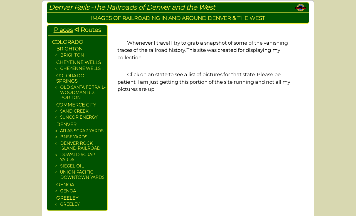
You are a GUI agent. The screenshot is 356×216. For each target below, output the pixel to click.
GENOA (68, 191)
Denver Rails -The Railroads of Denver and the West (132, 7)
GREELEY (70, 204)
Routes (90, 29)
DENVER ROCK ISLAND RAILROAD (80, 146)
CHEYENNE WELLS (80, 68)
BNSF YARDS (73, 136)
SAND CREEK (74, 111)
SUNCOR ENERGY (78, 117)
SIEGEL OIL (72, 166)
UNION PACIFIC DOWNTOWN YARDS (82, 175)
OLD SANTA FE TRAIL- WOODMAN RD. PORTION (82, 92)
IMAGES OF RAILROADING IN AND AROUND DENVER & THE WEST (178, 18)
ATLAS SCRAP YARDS (81, 130)
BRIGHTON (72, 55)
